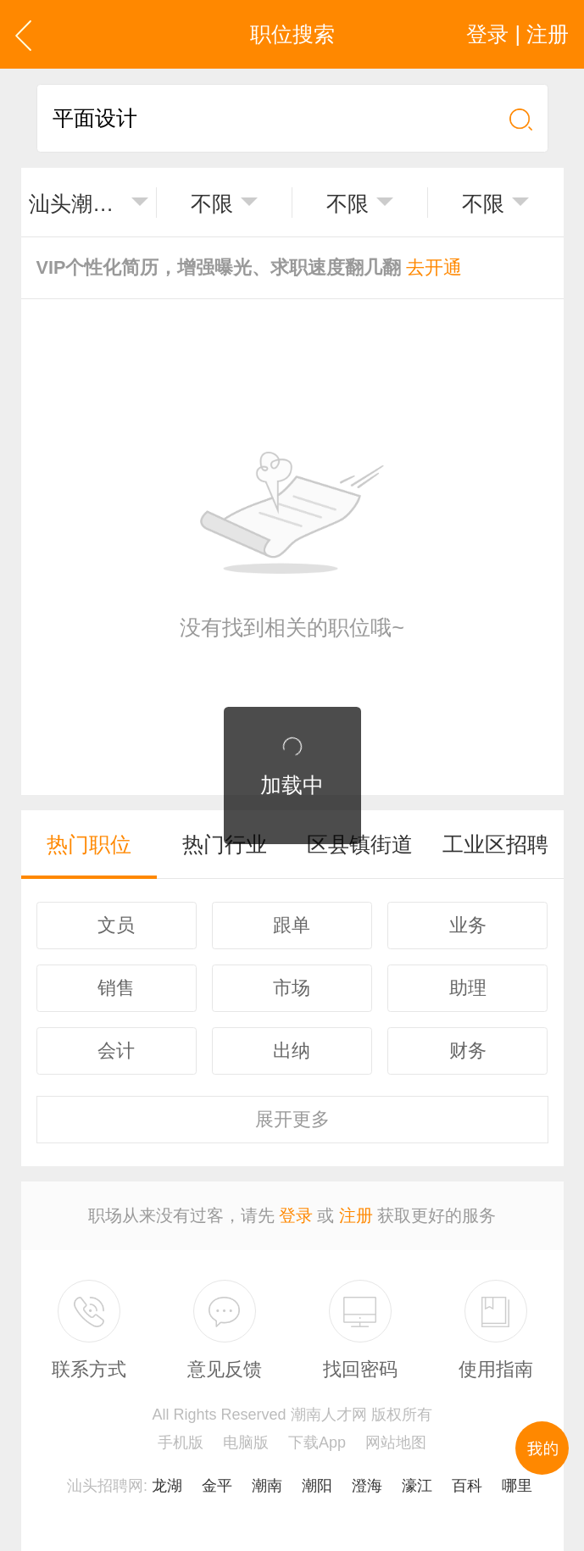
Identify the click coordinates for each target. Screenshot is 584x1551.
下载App (317, 1442)
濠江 (417, 1485)
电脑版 (246, 1442)
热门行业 (224, 844)
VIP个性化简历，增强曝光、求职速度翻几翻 (249, 267)
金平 (217, 1485)
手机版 (180, 1442)
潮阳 (317, 1485)
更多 (292, 1119)
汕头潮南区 (76, 203)
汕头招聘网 (105, 1485)
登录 (296, 1215)
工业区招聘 (495, 844)
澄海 (367, 1485)
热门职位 (89, 844)
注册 (356, 1215)
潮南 (267, 1485)
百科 (467, 1485)
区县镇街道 (360, 844)
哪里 (517, 1485)
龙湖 (167, 1485)
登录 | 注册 (517, 34)
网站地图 (395, 1442)
